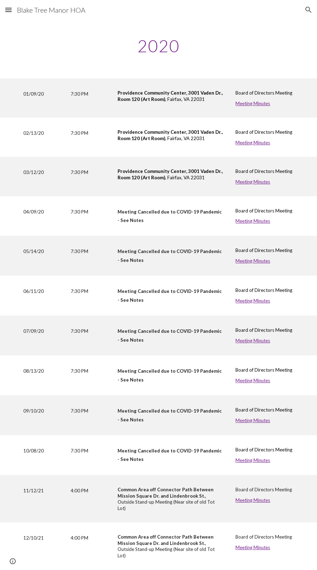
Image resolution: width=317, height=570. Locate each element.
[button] (8, 9)
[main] (159, 44)
